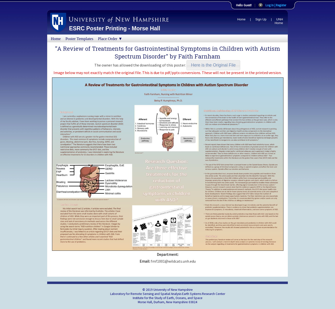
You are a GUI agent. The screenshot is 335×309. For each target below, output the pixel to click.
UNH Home (279, 21)
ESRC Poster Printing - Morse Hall (114, 28)
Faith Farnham (199, 56)
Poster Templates (79, 38)
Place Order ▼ (110, 38)
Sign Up (260, 19)
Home (241, 19)
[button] (213, 65)
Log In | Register (275, 5)
